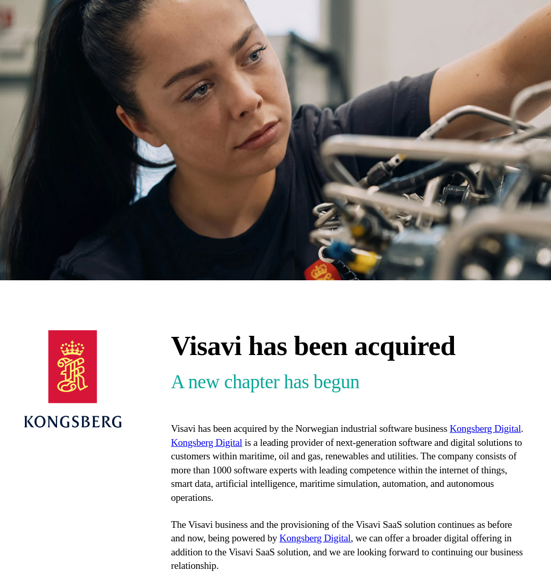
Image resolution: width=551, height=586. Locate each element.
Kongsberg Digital (485, 428)
